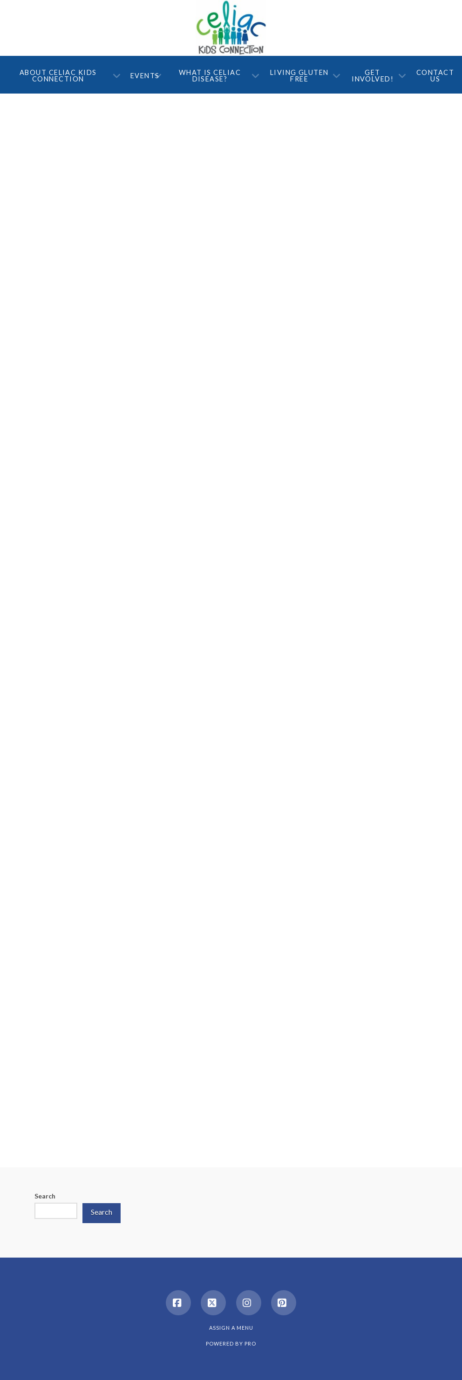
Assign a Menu (231, 1328)
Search (44, 1196)
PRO (250, 1343)
